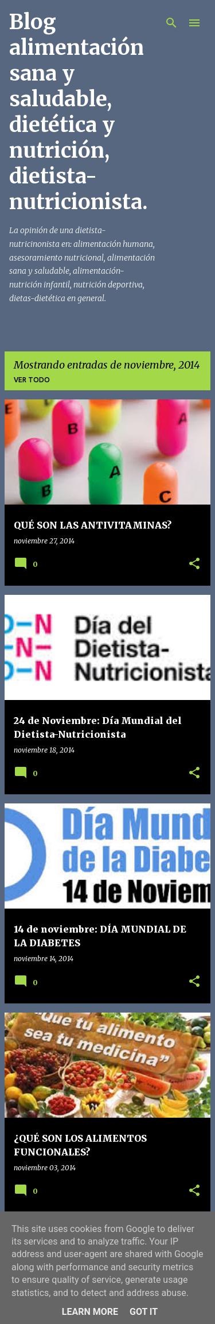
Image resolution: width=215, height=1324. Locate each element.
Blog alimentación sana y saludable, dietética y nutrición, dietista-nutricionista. (78, 112)
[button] (194, 564)
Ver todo (32, 379)
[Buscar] (171, 23)
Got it (144, 1311)
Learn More (90, 1311)
